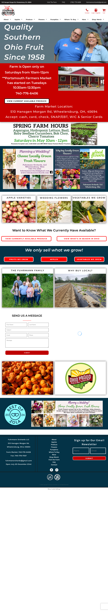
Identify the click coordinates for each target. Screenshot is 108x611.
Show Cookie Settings (54, 489)
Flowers (54, 447)
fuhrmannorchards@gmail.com (96, 2)
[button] (7, 19)
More (54, 455)
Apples (54, 442)
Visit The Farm (52, 2)
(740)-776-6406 (75, 2)
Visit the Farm (54, 460)
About (54, 440)
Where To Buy (54, 452)
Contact (54, 465)
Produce (54, 445)
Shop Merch (54, 457)
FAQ (63, 2)
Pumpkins (54, 450)
